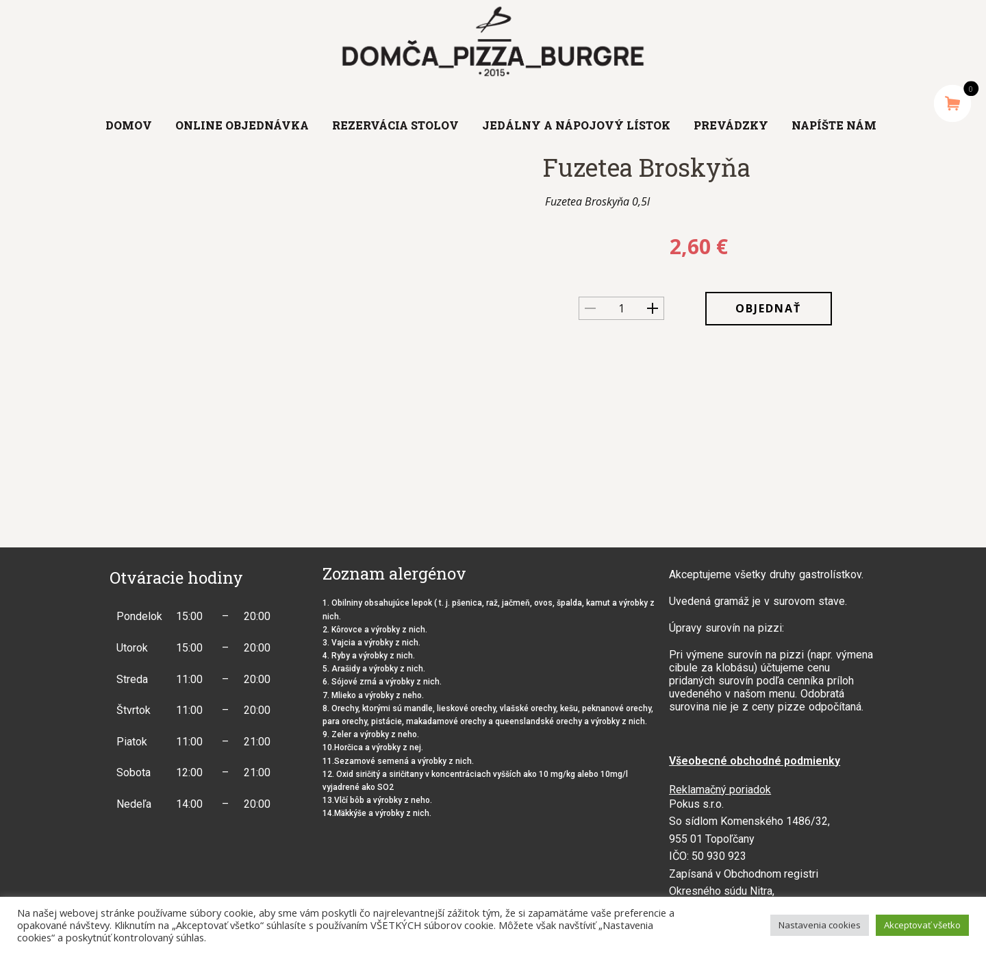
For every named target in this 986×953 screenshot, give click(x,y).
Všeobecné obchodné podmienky (754, 760)
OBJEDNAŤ (768, 308)
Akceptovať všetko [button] (922, 925)
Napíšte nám (834, 125)
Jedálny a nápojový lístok (576, 125)
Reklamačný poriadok (720, 789)
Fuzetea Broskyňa (646, 167)
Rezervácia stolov (395, 125)
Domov (128, 125)
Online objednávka (242, 125)
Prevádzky (731, 125)
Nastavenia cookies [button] (820, 925)
